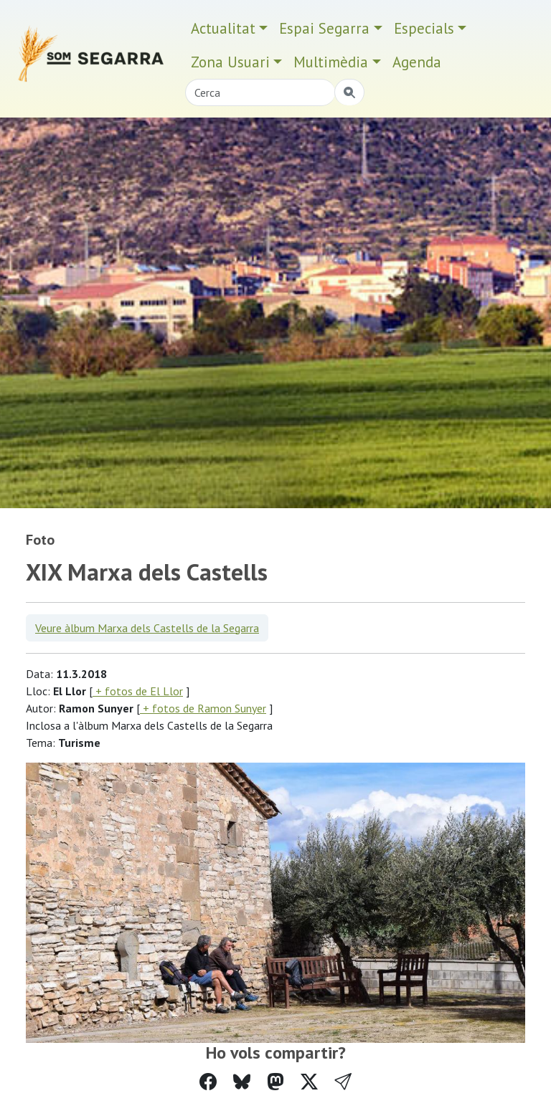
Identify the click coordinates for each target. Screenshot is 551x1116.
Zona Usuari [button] (230, 62)
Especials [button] (424, 28)
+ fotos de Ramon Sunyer (203, 708)
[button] (343, 1082)
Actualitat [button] (223, 28)
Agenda (416, 62)
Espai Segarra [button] (324, 28)
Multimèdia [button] (330, 62)
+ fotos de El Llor (138, 691)
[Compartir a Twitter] (309, 1082)
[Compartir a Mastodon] (275, 1082)
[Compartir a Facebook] (208, 1082)
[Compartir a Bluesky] (241, 1082)
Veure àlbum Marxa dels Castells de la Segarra (147, 628)
